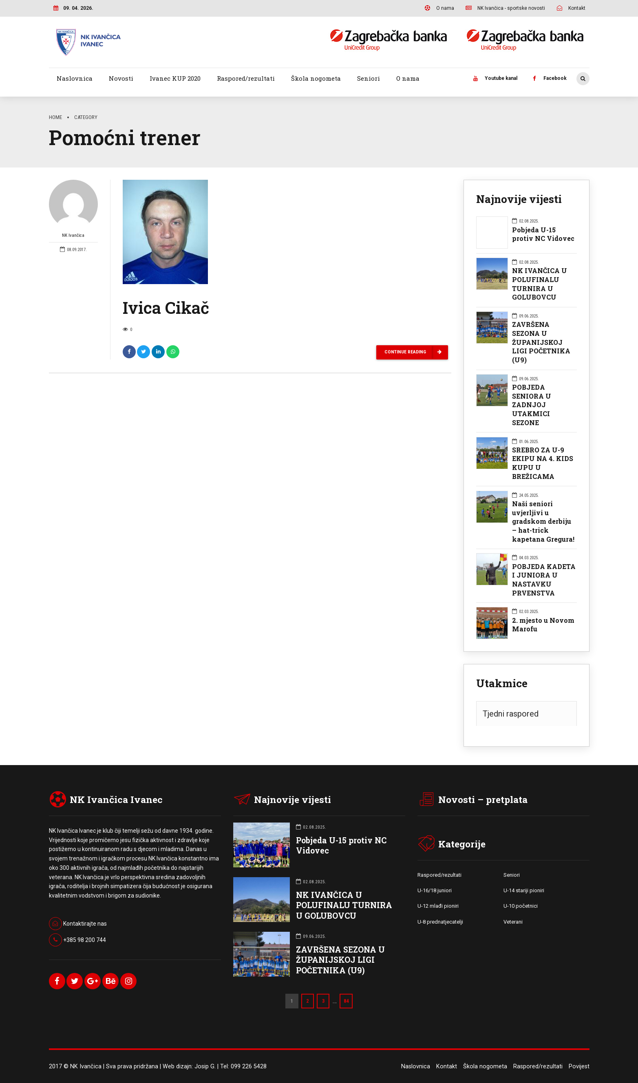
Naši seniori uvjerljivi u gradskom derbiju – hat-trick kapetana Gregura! (543, 521)
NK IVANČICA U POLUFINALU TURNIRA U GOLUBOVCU (539, 283)
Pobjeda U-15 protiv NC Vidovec (543, 234)
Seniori (368, 78)
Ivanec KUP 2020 (175, 78)
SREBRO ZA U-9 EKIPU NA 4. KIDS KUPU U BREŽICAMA (542, 463)
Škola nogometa (316, 78)
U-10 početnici (520, 906)
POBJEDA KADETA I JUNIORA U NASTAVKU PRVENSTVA (544, 579)
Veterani (513, 922)
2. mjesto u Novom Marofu (543, 624)
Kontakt (446, 1066)
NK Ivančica (73, 210)
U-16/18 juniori (434, 890)
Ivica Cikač (166, 308)
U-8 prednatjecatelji (440, 922)
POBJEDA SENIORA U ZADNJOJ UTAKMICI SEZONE (531, 405)
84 (346, 1001)
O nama (407, 78)
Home (55, 117)
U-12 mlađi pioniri (438, 906)
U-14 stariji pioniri (523, 890)
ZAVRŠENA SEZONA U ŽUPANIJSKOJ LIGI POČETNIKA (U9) (541, 342)
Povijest (579, 1066)
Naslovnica (75, 78)
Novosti (121, 78)
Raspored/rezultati (246, 78)
